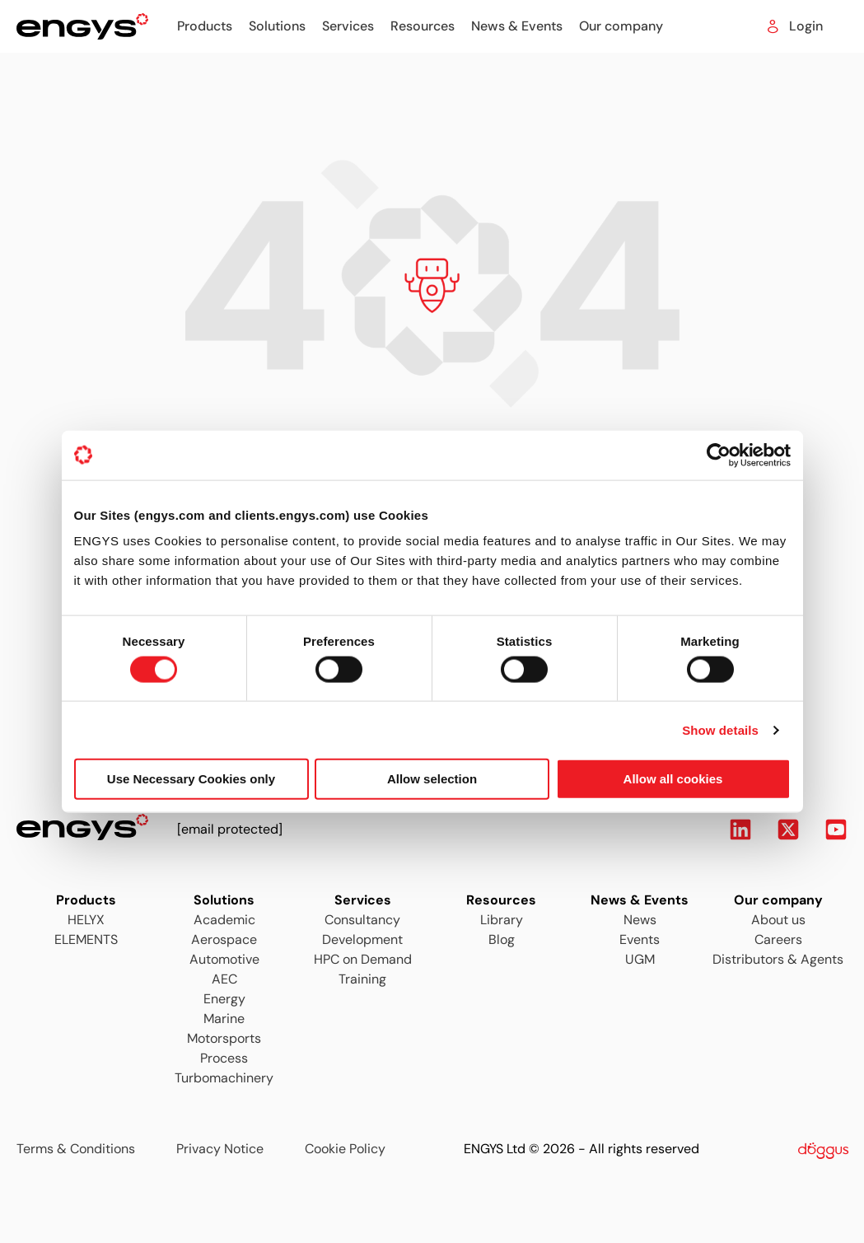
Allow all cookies (673, 779)
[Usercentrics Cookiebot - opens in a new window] (719, 454)
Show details (720, 729)
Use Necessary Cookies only (191, 779)
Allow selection (432, 779)
